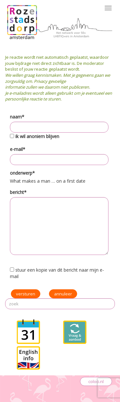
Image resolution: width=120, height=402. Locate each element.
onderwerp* (22, 173)
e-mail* (17, 149)
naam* (17, 117)
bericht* (18, 192)
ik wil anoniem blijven (37, 136)
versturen (25, 294)
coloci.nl (96, 381)
